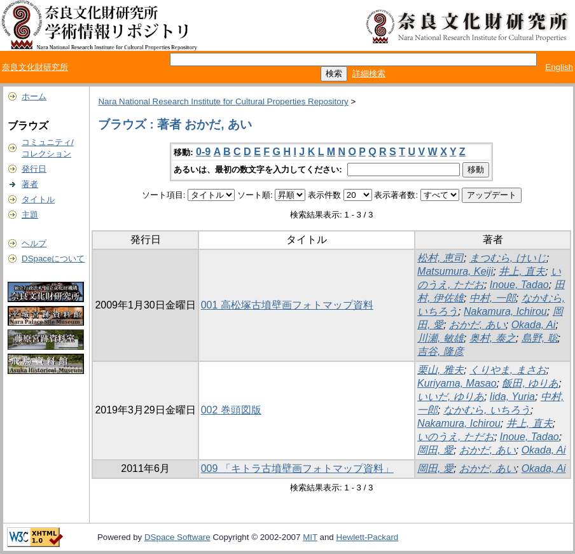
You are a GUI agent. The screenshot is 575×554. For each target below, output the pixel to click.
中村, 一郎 (492, 298)
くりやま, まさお (507, 369)
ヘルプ (34, 243)
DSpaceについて (53, 258)
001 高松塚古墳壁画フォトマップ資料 (287, 305)
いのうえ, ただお (455, 436)
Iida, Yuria (512, 396)
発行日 (34, 169)
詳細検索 (368, 73)
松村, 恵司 (440, 258)
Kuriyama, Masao (457, 383)
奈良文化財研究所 (35, 67)
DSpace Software (177, 537)
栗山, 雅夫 (440, 369)
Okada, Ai (533, 324)
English (559, 67)
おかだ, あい (477, 324)
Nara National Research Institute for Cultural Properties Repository (223, 101)
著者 (30, 184)
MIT (310, 537)
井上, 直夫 (522, 271)
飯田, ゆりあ (530, 383)
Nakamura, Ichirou (505, 311)
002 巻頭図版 (231, 410)
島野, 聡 (540, 338)
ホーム (34, 96)
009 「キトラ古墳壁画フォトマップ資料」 (297, 468)
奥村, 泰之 (492, 338)
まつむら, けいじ (507, 258)
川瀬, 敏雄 (440, 338)
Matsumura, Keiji (455, 271)
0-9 (203, 151)
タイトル (38, 199)
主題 (30, 214)
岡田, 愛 (435, 450)
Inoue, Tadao (519, 284)
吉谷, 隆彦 (440, 351)
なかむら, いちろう (486, 410)
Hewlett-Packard (367, 537)
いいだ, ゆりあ (450, 396)
